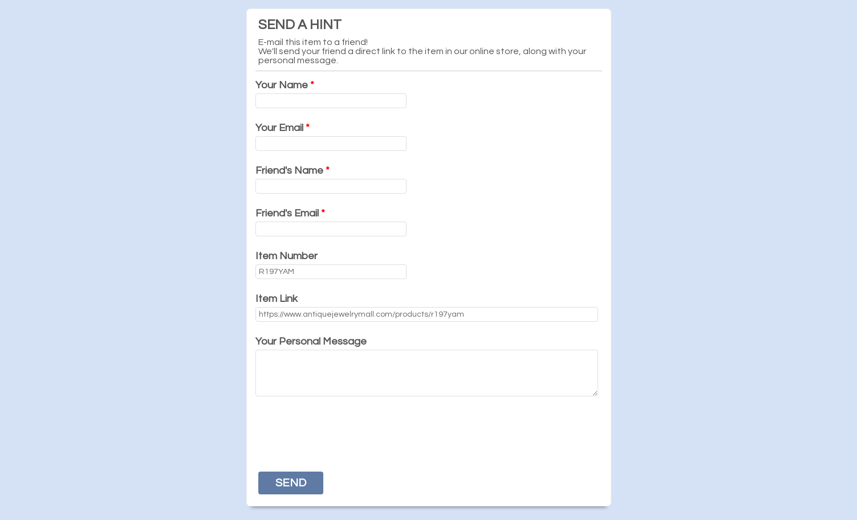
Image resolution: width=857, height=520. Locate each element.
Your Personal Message (311, 341)
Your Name (284, 85)
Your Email (282, 127)
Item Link (276, 298)
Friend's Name (292, 170)
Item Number (286, 256)
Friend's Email (290, 213)
